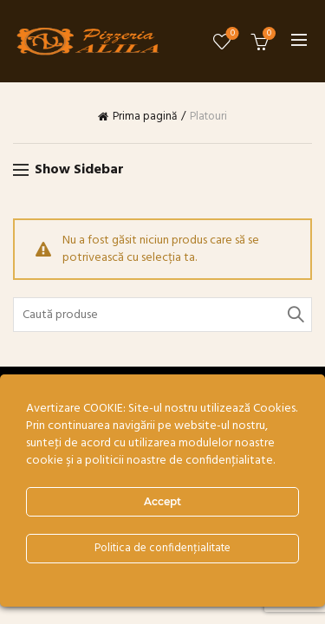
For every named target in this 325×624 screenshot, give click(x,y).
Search (294, 314)
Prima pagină (145, 117)
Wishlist (231, 34)
